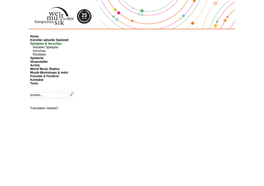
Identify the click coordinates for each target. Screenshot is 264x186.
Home (34, 36)
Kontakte (36, 80)
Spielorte (36, 58)
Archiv (35, 65)
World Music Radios (45, 69)
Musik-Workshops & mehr (49, 72)
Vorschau (39, 51)
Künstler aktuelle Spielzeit (49, 40)
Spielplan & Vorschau (46, 43)
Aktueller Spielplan (45, 47)
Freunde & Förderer (44, 76)
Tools (34, 83)
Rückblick (39, 54)
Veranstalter (39, 62)
